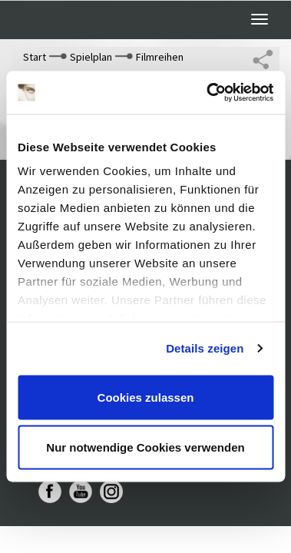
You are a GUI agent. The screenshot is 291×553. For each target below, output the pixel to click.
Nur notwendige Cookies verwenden (145, 447)
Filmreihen (160, 57)
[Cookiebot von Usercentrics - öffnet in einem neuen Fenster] (207, 93)
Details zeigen (204, 348)
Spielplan (91, 57)
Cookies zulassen (146, 396)
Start (34, 57)
